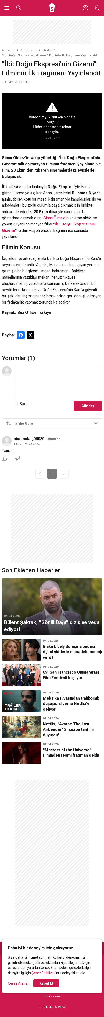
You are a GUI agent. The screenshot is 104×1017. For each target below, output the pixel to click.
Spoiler (26, 403)
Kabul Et (46, 983)
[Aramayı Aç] (18, 8)
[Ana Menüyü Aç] (7, 8)
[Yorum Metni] (58, 382)
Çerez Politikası (43, 973)
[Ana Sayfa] (52, 8)
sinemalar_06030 (29, 439)
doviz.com (52, 996)
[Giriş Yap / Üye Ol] (85, 8)
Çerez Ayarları (19, 983)
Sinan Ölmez (54, 218)
